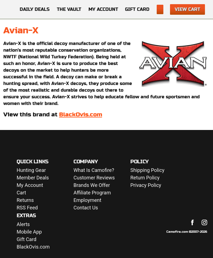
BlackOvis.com (80, 114)
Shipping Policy (147, 170)
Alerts (23, 224)
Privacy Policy (145, 185)
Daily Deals (35, 9)
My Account (103, 9)
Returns (25, 200)
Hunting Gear (31, 170)
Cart (21, 193)
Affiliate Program (92, 193)
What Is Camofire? (93, 170)
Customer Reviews (94, 178)
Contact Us (85, 208)
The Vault (69, 9)
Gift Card (137, 9)
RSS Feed (27, 208)
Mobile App (29, 232)
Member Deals (33, 178)
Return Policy (144, 178)
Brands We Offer (91, 185)
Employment (87, 200)
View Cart (187, 9)
